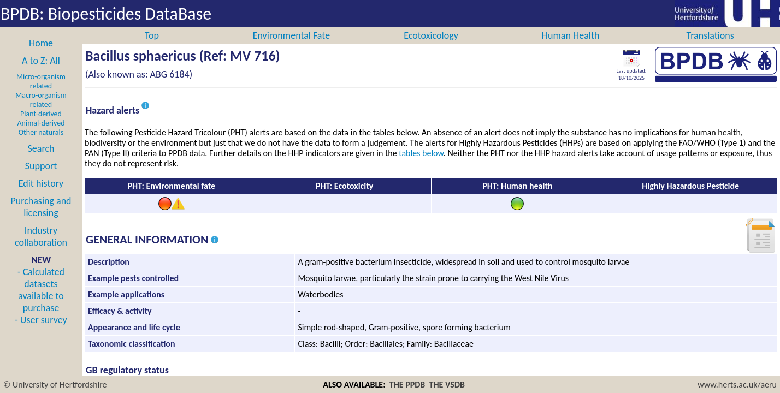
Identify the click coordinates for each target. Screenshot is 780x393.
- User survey (41, 332)
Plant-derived (41, 125)
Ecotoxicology (431, 47)
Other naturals (41, 144)
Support (41, 178)
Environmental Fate (291, 47)
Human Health (571, 47)
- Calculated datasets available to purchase (40, 302)
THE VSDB (447, 384)
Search (41, 160)
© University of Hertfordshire (55, 384)
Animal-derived (41, 135)
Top (152, 47)
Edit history (41, 195)
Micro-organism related (41, 93)
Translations (710, 47)
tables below (421, 165)
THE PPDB (407, 384)
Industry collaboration (41, 248)
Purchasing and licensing (40, 219)
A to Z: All (41, 73)
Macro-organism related (40, 112)
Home (41, 55)
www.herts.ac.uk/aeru (737, 384)
